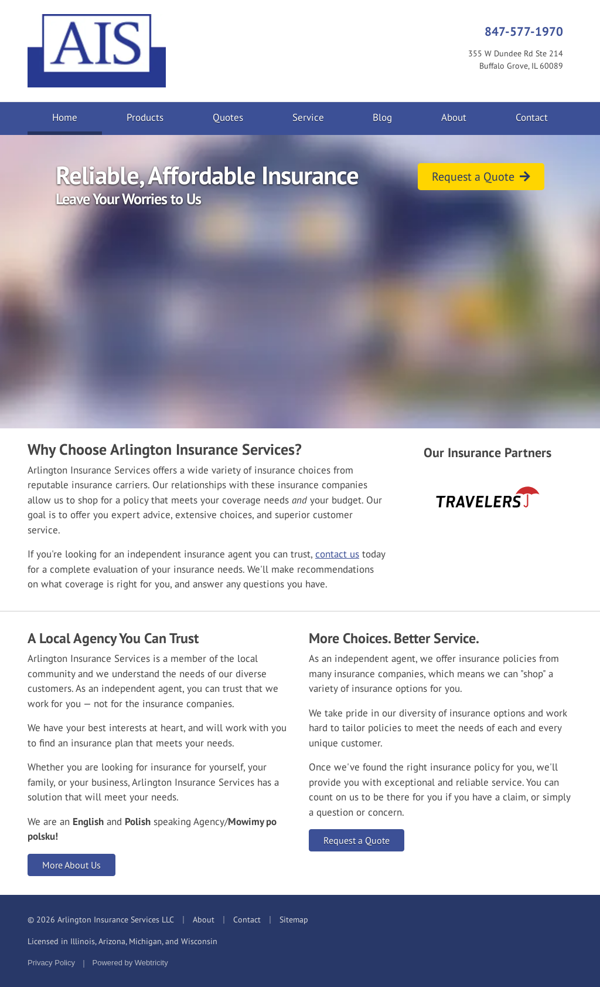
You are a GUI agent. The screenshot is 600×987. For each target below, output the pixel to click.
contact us (337, 553)
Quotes (228, 117)
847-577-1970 (524, 31)
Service (308, 117)
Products (145, 117)
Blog (382, 117)
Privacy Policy (51, 962)
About (453, 117)
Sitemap (293, 919)
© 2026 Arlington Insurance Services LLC (101, 919)
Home (77, 117)
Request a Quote (481, 176)
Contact (532, 117)
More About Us (71, 865)
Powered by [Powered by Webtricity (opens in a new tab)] (130, 962)
